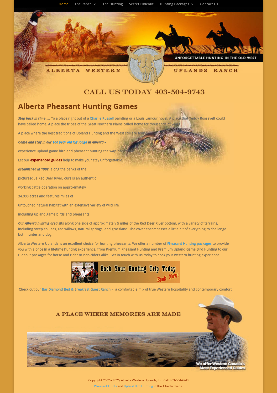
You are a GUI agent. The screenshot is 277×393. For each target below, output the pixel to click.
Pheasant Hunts (105, 386)
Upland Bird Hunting (138, 386)
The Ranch (83, 4)
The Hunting (113, 4)
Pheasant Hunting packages (189, 243)
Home (63, 4)
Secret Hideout (141, 4)
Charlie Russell (102, 118)
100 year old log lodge (70, 142)
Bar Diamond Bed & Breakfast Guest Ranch (77, 289)
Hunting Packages (174, 4)
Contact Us (209, 4)
